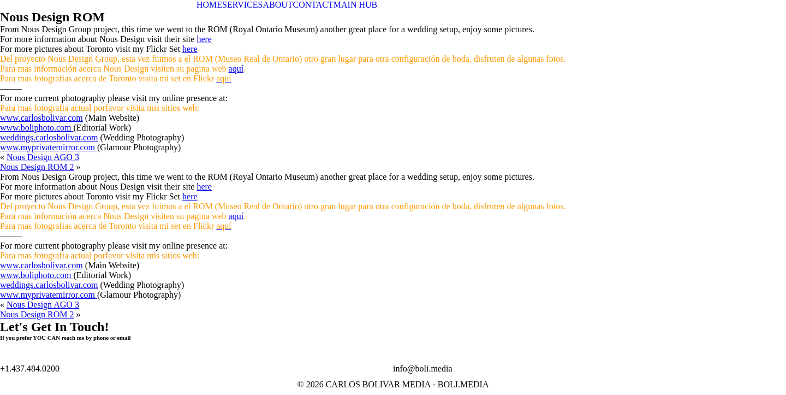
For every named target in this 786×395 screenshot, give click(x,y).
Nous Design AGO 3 (43, 157)
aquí (236, 68)
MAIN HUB (355, 4)
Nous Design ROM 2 (37, 167)
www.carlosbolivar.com (41, 117)
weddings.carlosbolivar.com (49, 137)
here (204, 39)
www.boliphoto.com (37, 127)
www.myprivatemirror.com (48, 147)
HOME (209, 4)
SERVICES (242, 4)
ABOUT (278, 4)
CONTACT (313, 4)
